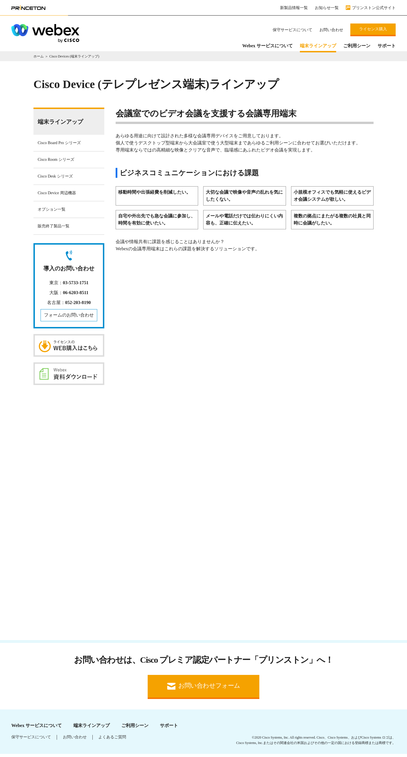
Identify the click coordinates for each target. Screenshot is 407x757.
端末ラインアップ (318, 45)
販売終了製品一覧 (53, 228)
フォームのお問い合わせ (69, 317)
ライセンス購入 (373, 29)
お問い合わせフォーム (209, 688)
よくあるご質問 (112, 740)
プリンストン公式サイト (374, 8)
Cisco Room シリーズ (56, 162)
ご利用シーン (356, 45)
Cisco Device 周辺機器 (57, 195)
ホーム (38, 59)
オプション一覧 (51, 212)
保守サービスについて (292, 30)
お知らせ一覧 (327, 8)
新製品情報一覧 (294, 8)
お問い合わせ (331, 30)
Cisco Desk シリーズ (55, 179)
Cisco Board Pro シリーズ (59, 145)
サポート (387, 45)
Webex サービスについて (267, 45)
